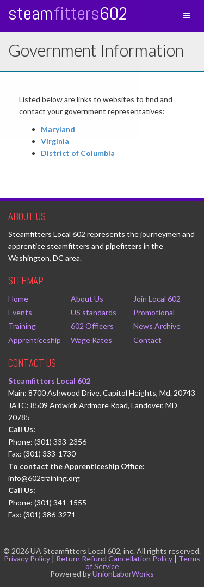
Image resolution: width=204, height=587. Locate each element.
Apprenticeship (34, 340)
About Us (87, 298)
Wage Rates (91, 340)
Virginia (55, 141)
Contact (147, 340)
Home (18, 298)
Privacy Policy (27, 558)
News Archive (157, 325)
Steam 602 (67, 13)
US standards (93, 312)
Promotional (154, 312)
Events (20, 312)
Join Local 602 (157, 298)
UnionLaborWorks (123, 573)
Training (22, 325)
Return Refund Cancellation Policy (114, 558)
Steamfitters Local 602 (49, 380)
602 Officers (92, 325)
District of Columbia (78, 153)
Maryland (58, 129)
